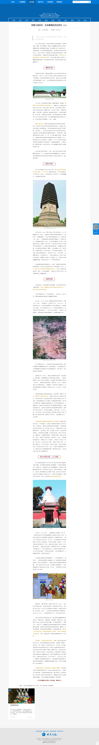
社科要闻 (22, 2)
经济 (26, 20)
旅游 (65, 20)
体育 (59, 20)
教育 (33, 20)
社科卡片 (41, 2)
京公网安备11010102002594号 (50, 742)
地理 (72, 20)
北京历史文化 (14, 705)
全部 (13, 20)
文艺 (78, 20)
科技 (39, 20)
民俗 (85, 20)
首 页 (13, 2)
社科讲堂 (50, 2)
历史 (20, 20)
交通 (52, 20)
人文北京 (31, 2)
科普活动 (59, 2)
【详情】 (15, 714)
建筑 (46, 20)
